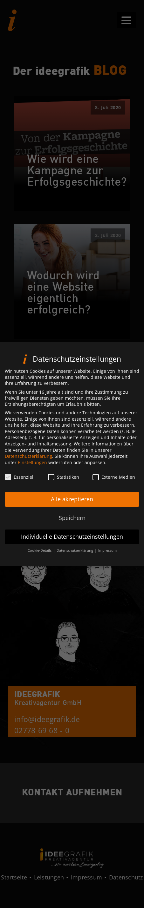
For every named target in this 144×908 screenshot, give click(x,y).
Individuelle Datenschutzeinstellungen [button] (72, 541)
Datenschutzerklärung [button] (75, 555)
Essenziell (20, 481)
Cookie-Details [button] (40, 555)
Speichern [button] (72, 522)
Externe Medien (114, 481)
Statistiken (63, 481)
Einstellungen (32, 467)
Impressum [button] (107, 555)
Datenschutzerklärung (28, 461)
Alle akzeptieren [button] (72, 504)
